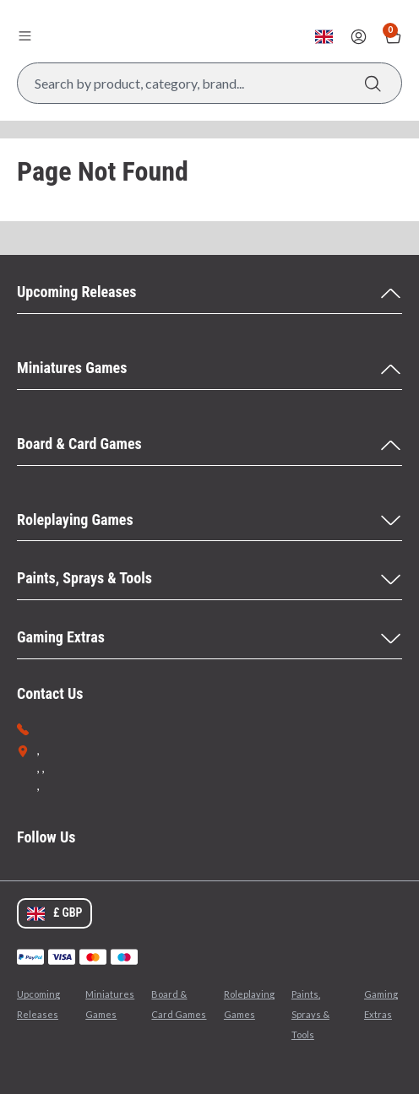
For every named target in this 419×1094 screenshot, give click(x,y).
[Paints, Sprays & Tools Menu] (209, 579)
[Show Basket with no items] (393, 36)
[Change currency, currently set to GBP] (324, 36)
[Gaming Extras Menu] (209, 638)
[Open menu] (24, 35)
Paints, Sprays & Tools (310, 1014)
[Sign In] (358, 36)
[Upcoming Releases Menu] (209, 293)
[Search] (373, 83)
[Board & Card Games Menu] (209, 445)
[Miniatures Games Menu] (209, 369)
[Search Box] (209, 83)
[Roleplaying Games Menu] (209, 521)
